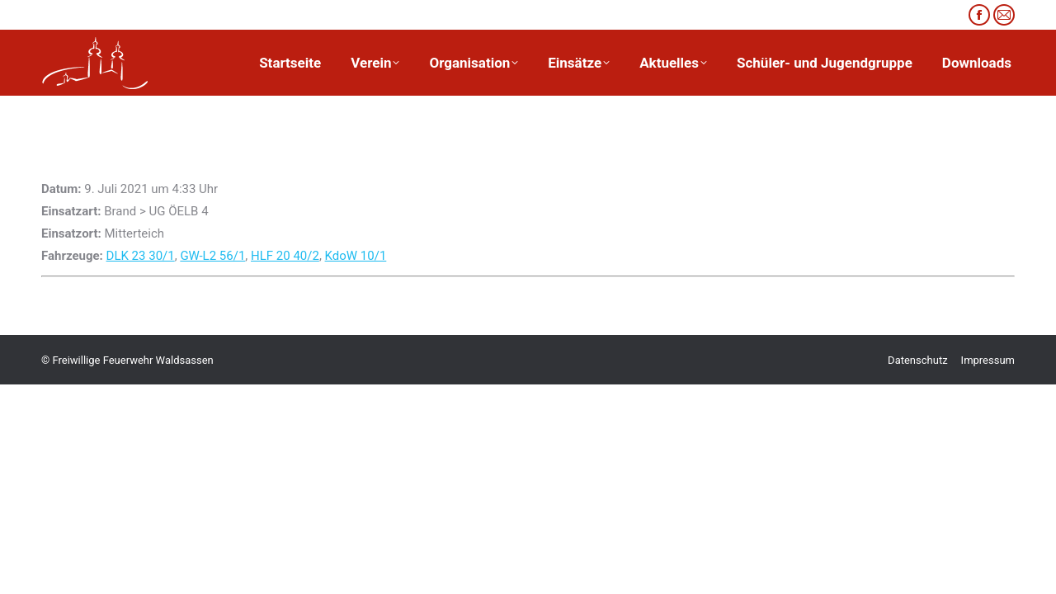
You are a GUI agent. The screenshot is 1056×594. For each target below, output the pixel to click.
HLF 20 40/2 (285, 255)
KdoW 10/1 (356, 255)
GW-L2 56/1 (212, 255)
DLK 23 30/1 (140, 255)
